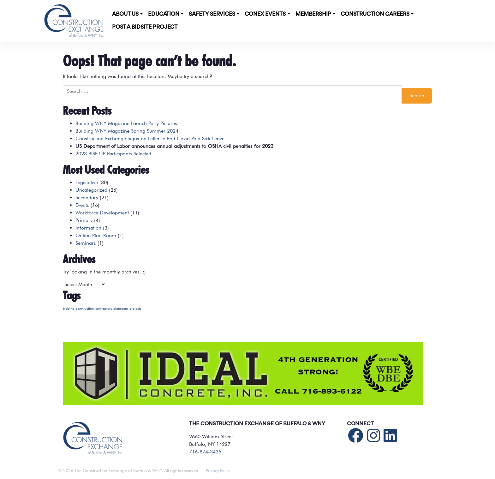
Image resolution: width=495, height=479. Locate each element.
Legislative (86, 182)
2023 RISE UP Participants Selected (113, 154)
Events (82, 205)
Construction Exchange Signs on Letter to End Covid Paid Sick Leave (149, 138)
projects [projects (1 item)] (135, 309)
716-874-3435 (205, 452)
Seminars (85, 243)
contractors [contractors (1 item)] (103, 309)
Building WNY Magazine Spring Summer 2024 (126, 131)
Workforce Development (102, 213)
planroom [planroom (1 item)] (120, 309)
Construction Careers (375, 14)
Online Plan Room (95, 235)
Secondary (86, 198)
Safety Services (212, 14)
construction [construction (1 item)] (85, 309)
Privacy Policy (218, 470)
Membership (313, 14)
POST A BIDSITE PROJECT (144, 27)
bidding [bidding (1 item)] (68, 309)
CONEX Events (265, 14)
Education (163, 14)
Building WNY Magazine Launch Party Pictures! (127, 123)
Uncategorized (91, 190)
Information (88, 228)
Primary (83, 220)
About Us (125, 14)
